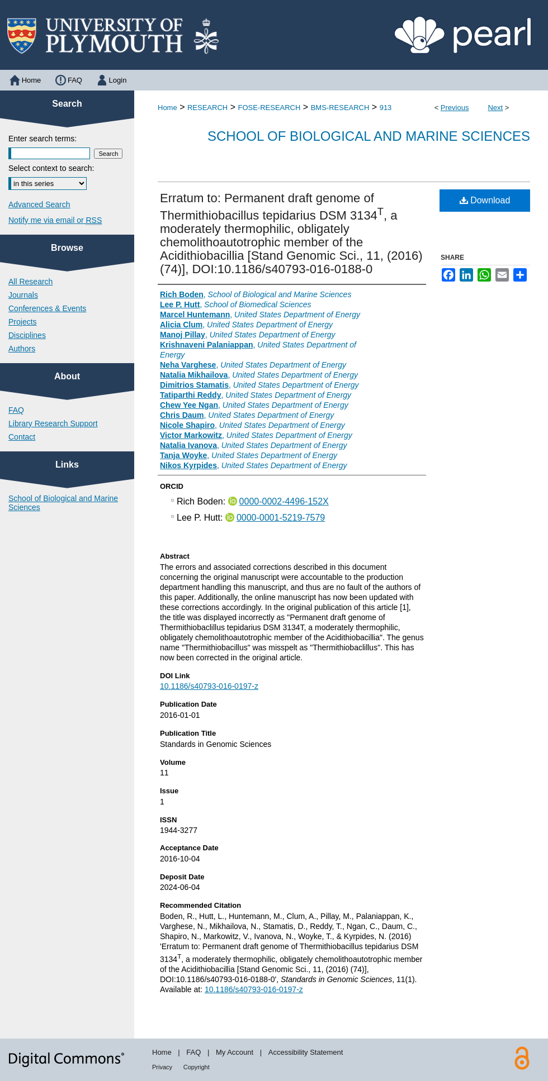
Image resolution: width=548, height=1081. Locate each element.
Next (495, 107)
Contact (21, 436)
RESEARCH (207, 107)
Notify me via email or (55, 220)
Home (167, 107)
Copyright (196, 1067)
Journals (23, 295)
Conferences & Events (47, 308)
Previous (455, 107)
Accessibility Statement (305, 1052)
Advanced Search (39, 204)
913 (386, 107)
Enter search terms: (42, 138)
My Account (234, 1052)
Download (485, 200)
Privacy (162, 1067)
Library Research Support (53, 423)
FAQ (16, 410)
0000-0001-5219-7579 (281, 517)
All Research (30, 281)
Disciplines (27, 335)
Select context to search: (51, 168)
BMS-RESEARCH (340, 107)
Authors (21, 348)
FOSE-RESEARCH (269, 107)
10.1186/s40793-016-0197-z (209, 686)
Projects (22, 321)
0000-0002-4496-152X (284, 501)
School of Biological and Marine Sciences (368, 136)
